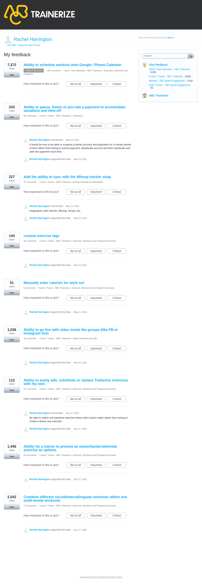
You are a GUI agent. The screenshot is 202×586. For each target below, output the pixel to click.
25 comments (30, 241)
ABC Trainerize (159, 95)
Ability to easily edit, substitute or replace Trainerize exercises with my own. (76, 382)
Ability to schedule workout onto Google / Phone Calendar (72, 65)
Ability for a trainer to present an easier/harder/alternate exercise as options (70, 448)
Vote (11, 75)
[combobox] (166, 55)
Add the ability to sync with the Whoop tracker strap (67, 177)
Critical (119, 84)
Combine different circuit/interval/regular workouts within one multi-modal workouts (75, 498)
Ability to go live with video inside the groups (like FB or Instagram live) (71, 331)
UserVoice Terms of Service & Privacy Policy (101, 577)
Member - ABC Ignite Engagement (167, 80)
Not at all (77, 84)
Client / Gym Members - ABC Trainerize (83, 70)
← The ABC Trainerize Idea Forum (22, 45)
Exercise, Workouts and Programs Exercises (94, 241)
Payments (78, 116)
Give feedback (158, 64)
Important (98, 84)
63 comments (30, 455)
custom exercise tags (42, 236)
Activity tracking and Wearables (88, 182)
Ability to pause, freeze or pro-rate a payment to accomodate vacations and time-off (74, 109)
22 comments (30, 389)
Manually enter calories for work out (54, 283)
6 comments (29, 288)
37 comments (30, 182)
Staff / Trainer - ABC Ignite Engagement (169, 85)
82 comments (30, 116)
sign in (170, 37)
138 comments (54, 70)
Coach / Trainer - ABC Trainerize (55, 116)
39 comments (30, 338)
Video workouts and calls (85, 338)
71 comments (30, 505)
